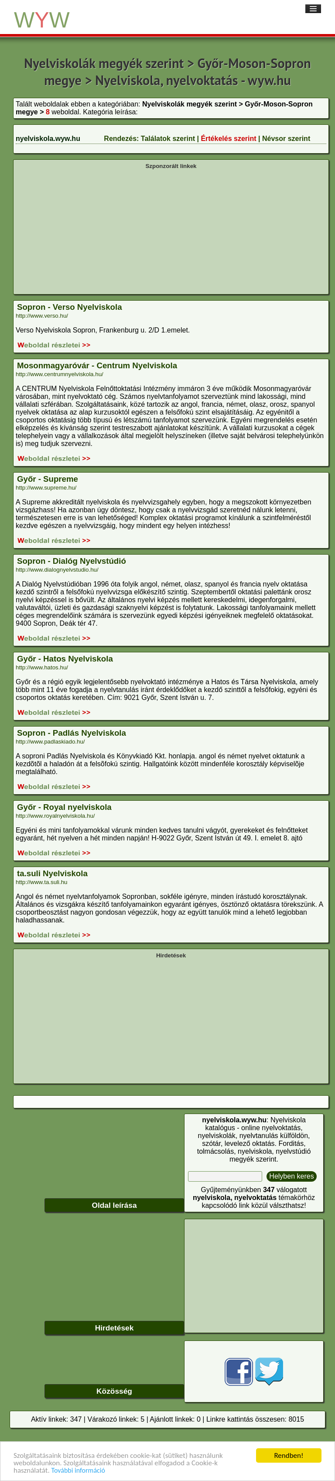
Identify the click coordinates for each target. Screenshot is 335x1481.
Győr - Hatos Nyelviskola (65, 658)
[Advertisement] (171, 231)
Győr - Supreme (47, 478)
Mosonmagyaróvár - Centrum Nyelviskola (97, 365)
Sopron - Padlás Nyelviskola (71, 732)
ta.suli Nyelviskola (52, 873)
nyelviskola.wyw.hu (48, 138)
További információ (78, 1471)
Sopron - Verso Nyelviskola (69, 307)
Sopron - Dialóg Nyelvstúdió (71, 561)
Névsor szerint (286, 138)
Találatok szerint (168, 138)
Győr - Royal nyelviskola (64, 807)
